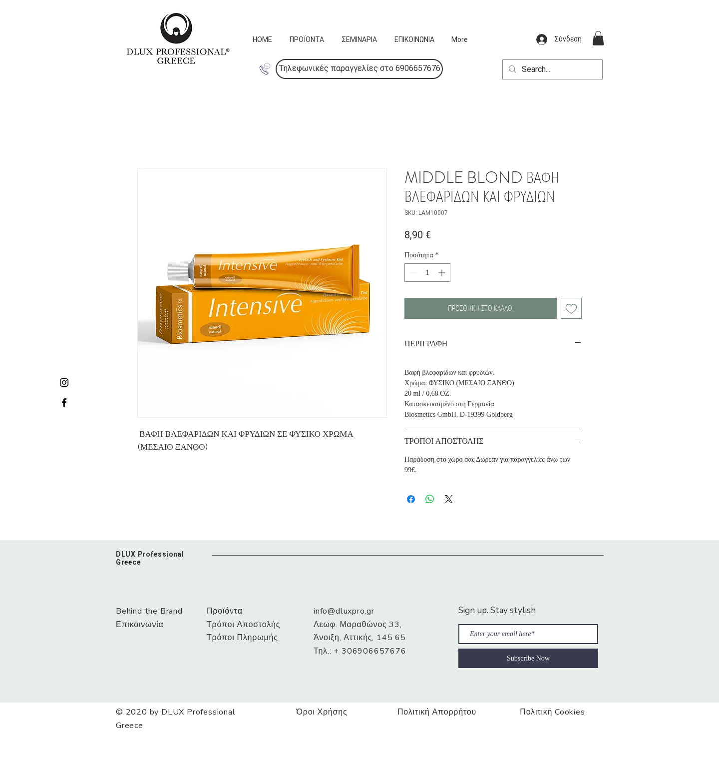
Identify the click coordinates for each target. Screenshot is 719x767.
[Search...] (551, 69)
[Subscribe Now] (528, 658)
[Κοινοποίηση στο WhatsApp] (430, 499)
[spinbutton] (427, 272)
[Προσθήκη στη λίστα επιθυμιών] (571, 308)
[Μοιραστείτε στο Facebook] (411, 499)
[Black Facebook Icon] (64, 402)
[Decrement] (412, 272)
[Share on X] (449, 499)
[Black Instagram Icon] (64, 382)
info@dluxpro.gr (344, 611)
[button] (359, 69)
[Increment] (442, 272)
